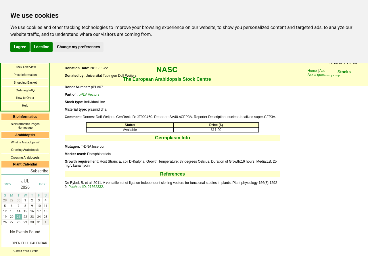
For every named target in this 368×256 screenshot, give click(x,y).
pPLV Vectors (89, 95)
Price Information (25, 74)
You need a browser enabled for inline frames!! (344, 80)
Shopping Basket (25, 82)
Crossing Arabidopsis (25, 157)
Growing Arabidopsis (25, 149)
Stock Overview (25, 67)
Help (25, 105)
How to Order (25, 97)
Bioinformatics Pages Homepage (25, 125)
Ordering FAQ (25, 90)
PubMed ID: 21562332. (86, 187)
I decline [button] (41, 47)
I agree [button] (20, 47)
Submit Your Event (25, 251)
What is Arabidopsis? (25, 142)
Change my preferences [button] (78, 47)
